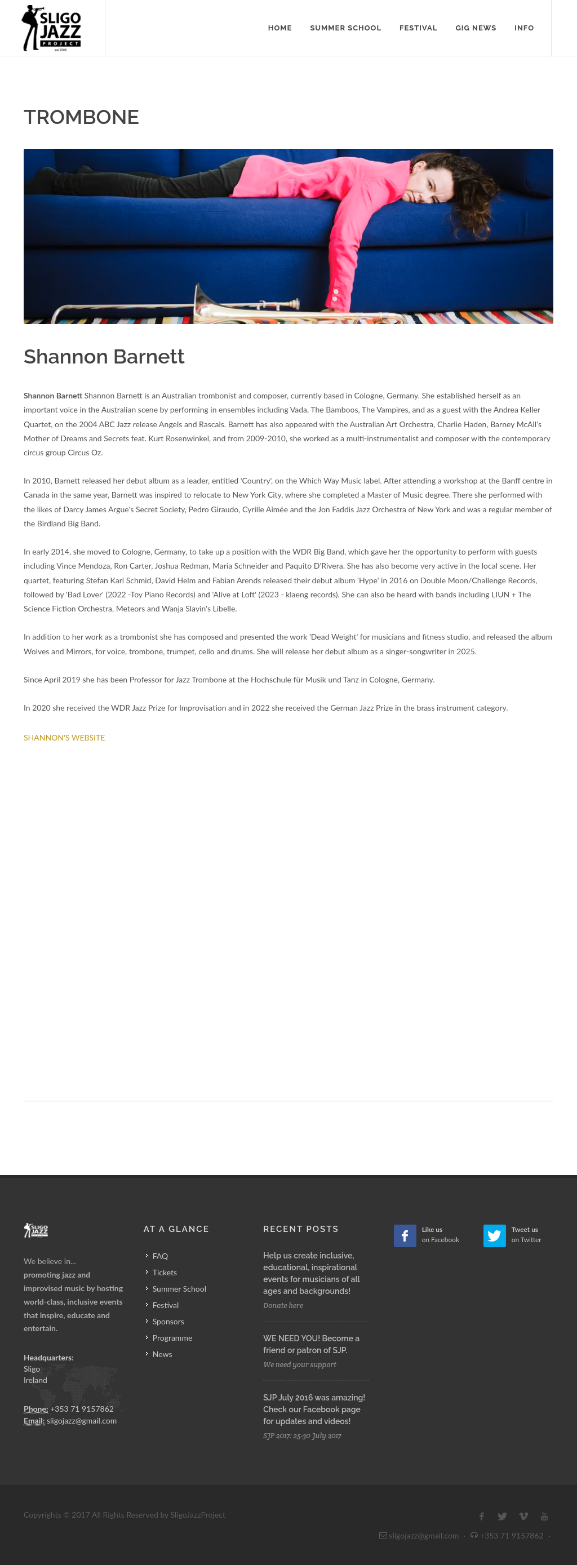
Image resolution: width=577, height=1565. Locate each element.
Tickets (165, 1272)
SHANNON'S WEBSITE (64, 737)
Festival (166, 1305)
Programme (173, 1337)
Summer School (179, 1288)
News (162, 1354)
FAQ (160, 1256)
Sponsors (168, 1321)
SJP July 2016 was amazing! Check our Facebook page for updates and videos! (314, 1409)
